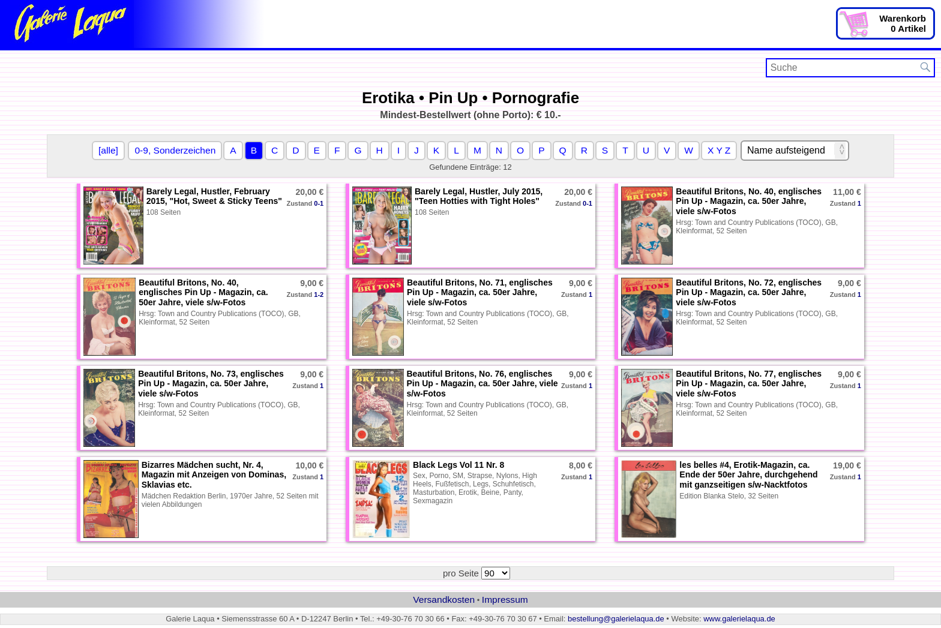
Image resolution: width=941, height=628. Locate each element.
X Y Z (719, 150)
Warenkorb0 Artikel (902, 23)
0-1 (318, 203)
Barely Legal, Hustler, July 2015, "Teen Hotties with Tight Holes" (479, 196)
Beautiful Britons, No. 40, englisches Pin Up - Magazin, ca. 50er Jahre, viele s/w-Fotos (749, 202)
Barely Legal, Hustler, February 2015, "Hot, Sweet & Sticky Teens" (214, 196)
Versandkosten (444, 599)
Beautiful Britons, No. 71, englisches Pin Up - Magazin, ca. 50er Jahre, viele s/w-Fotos (480, 293)
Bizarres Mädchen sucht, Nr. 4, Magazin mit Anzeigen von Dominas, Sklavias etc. (214, 475)
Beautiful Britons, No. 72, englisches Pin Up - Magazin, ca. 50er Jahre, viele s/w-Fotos (749, 293)
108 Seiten (163, 212)
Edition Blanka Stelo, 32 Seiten (728, 496)
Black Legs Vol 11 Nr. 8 (458, 465)
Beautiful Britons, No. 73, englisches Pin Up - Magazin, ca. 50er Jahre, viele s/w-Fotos (211, 384)
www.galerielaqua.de (739, 618)
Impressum (505, 599)
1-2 (318, 294)
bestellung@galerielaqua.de (616, 618)
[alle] (108, 150)
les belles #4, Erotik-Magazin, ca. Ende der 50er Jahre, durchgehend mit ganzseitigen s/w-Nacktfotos (748, 475)
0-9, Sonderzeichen (174, 150)
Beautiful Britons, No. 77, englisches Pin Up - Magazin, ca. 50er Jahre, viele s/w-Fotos (749, 384)
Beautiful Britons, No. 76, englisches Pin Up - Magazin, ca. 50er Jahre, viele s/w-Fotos (482, 384)
